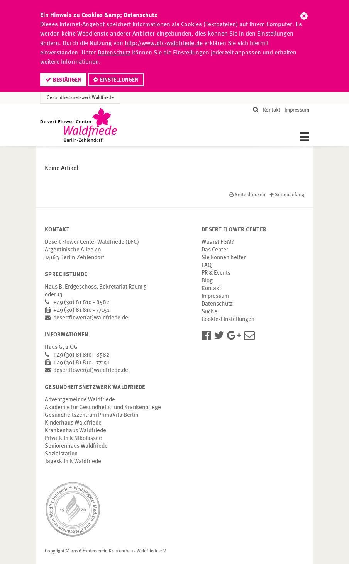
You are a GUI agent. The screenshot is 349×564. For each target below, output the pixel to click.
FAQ (207, 265)
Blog (207, 281)
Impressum (297, 110)
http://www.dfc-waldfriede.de (164, 44)
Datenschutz (114, 53)
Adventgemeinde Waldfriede (80, 400)
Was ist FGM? (218, 242)
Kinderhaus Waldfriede (73, 423)
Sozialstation (61, 454)
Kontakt (271, 110)
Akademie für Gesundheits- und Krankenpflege (103, 408)
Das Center (215, 250)
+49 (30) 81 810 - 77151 (81, 310)
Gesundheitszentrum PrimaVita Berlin (91, 415)
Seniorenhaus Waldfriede (76, 446)
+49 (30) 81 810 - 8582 (81, 303)
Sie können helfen (224, 258)
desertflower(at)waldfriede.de (90, 318)
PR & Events (216, 273)
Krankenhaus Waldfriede (75, 431)
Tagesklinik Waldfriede (73, 462)
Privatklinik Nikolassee (73, 439)
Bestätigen (67, 80)
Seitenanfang (286, 194)
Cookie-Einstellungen (228, 320)
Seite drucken (247, 194)
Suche (209, 312)
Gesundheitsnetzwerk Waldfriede (80, 97)
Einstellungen (119, 80)
